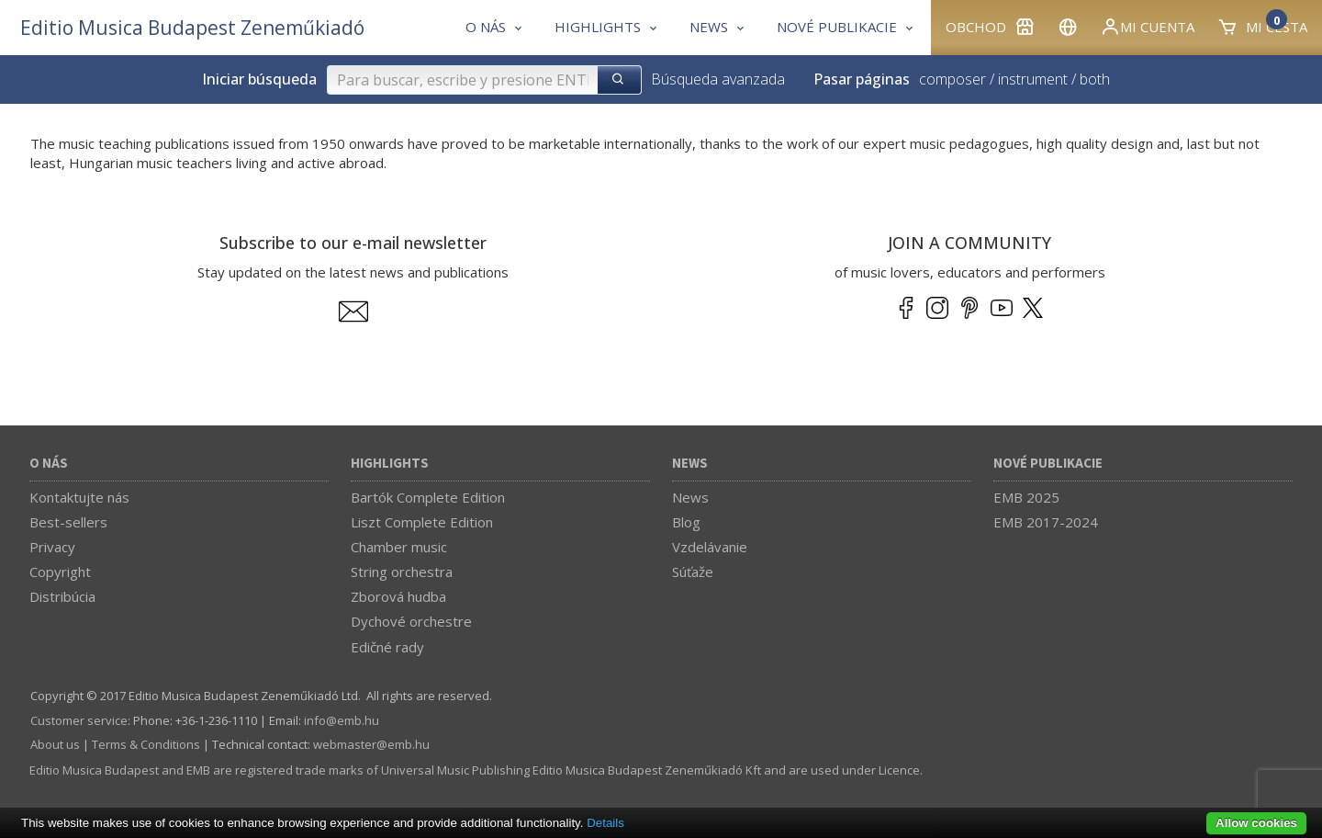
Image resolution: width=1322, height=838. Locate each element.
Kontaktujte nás (79, 497)
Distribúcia (62, 596)
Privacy (52, 547)
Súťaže (692, 571)
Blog (686, 522)
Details (605, 823)
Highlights (390, 463)
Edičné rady (387, 647)
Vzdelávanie (709, 547)
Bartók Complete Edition (428, 497)
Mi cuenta (1147, 27)
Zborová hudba (398, 596)
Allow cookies (1256, 823)
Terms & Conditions (146, 744)
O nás (48, 463)
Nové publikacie (1048, 463)
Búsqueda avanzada (718, 79)
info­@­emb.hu (341, 720)
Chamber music (399, 547)
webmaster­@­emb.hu (371, 744)
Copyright (60, 571)
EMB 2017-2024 (1045, 522)
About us (55, 744)
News (690, 463)
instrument (1033, 79)
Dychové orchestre (411, 621)
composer (952, 79)
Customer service (79, 720)
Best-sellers (68, 522)
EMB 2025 (1026, 497)
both (1095, 79)
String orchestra (402, 571)
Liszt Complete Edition (422, 522)
